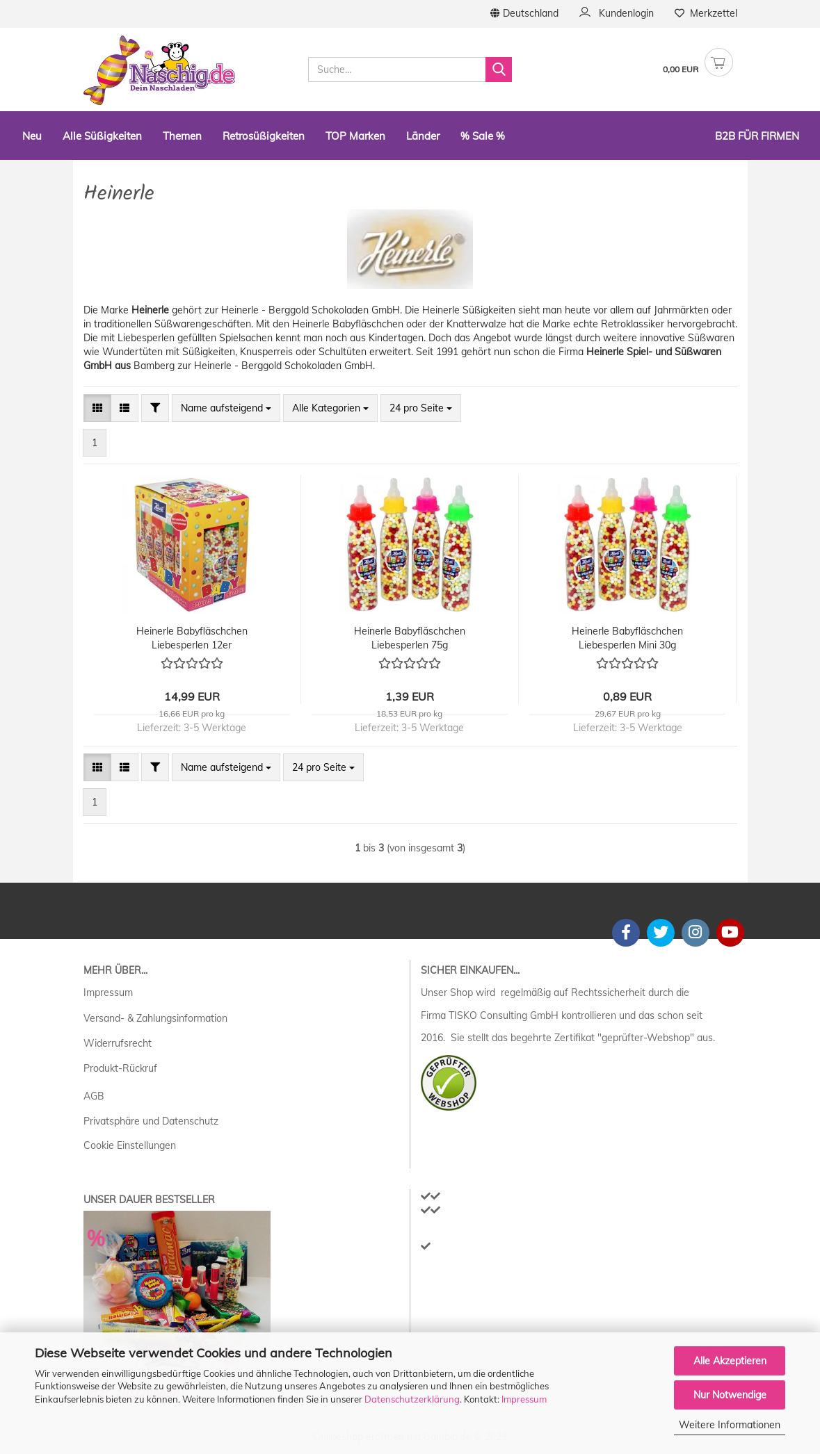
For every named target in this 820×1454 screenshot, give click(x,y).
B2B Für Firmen (757, 135)
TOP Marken (355, 135)
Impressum (524, 1399)
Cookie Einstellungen (129, 1145)
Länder (423, 135)
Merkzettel (706, 13)
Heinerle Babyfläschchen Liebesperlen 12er (192, 638)
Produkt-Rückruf (120, 1068)
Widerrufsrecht (117, 1043)
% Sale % (482, 135)
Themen (182, 135)
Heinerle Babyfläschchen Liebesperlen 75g (409, 638)
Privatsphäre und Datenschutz (150, 1121)
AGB (93, 1096)
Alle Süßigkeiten (102, 135)
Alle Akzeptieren (729, 1361)
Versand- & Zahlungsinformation (155, 1018)
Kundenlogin (616, 14)
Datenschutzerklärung (412, 1399)
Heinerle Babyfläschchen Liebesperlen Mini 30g (627, 638)
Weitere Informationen (729, 1425)
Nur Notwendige (729, 1395)
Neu (32, 135)
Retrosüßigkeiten (264, 135)
